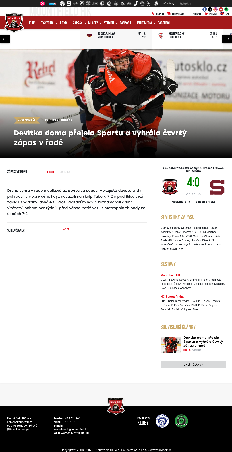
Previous (5, 39)
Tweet (65, 229)
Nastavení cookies (159, 450)
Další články (193, 365)
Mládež (93, 23)
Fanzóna (125, 23)
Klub (32, 23)
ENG (224, 14)
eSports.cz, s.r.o (133, 450)
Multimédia (144, 23)
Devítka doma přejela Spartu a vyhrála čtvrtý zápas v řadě (203, 342)
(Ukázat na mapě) (18, 429)
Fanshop (210, 14)
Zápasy (77, 23)
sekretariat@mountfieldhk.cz (73, 429)
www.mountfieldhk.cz (75, 432)
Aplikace (194, 14)
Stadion (109, 23)
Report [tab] (50, 172)
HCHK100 (158, 14)
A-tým (63, 23)
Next (227, 39)
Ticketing (47, 23)
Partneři (164, 23)
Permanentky (176, 14)
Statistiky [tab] (65, 172)
